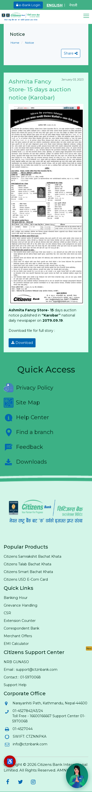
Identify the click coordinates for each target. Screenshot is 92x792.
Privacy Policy (28, 388)
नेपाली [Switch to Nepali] (73, 5)
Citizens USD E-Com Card (26, 579)
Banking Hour (15, 597)
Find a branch (28, 432)
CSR (7, 613)
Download (22, 342)
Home (15, 42)
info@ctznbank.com (29, 744)
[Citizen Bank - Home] (24, 17)
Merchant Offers (18, 636)
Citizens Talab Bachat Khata (27, 564)
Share (71, 53)
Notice (29, 42)
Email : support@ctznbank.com (30, 669)
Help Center (26, 417)
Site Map (22, 403)
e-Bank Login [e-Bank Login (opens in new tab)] (28, 5)
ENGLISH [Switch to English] (55, 5)
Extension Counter (20, 620)
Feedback (23, 447)
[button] (87, 16)
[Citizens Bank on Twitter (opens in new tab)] (20, 782)
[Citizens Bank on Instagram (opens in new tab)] (33, 782)
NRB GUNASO (16, 662)
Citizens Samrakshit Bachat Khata (32, 556)
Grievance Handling (20, 605)
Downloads (25, 462)
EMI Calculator (16, 643)
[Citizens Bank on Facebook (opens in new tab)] (8, 782)
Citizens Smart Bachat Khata (28, 572)
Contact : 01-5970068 (22, 677)
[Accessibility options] (10, 761)
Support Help (15, 685)
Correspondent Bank (21, 628)
